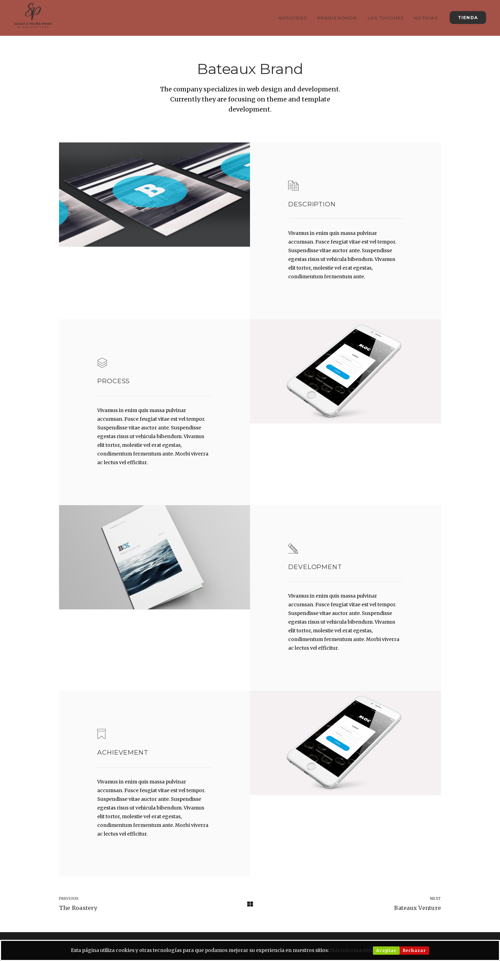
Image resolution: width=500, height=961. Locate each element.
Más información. (351, 950)
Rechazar (414, 950)
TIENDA (468, 17)
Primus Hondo (337, 17)
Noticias (426, 17)
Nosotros (292, 17)
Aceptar (386, 950)
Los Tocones (385, 17)
